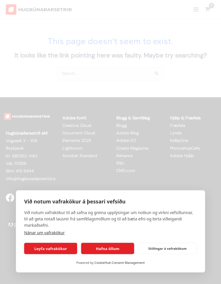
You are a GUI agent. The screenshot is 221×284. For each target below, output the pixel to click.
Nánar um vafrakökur (44, 232)
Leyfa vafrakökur (50, 248)
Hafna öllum (107, 248)
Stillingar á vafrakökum (167, 248)
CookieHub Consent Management (119, 262)
